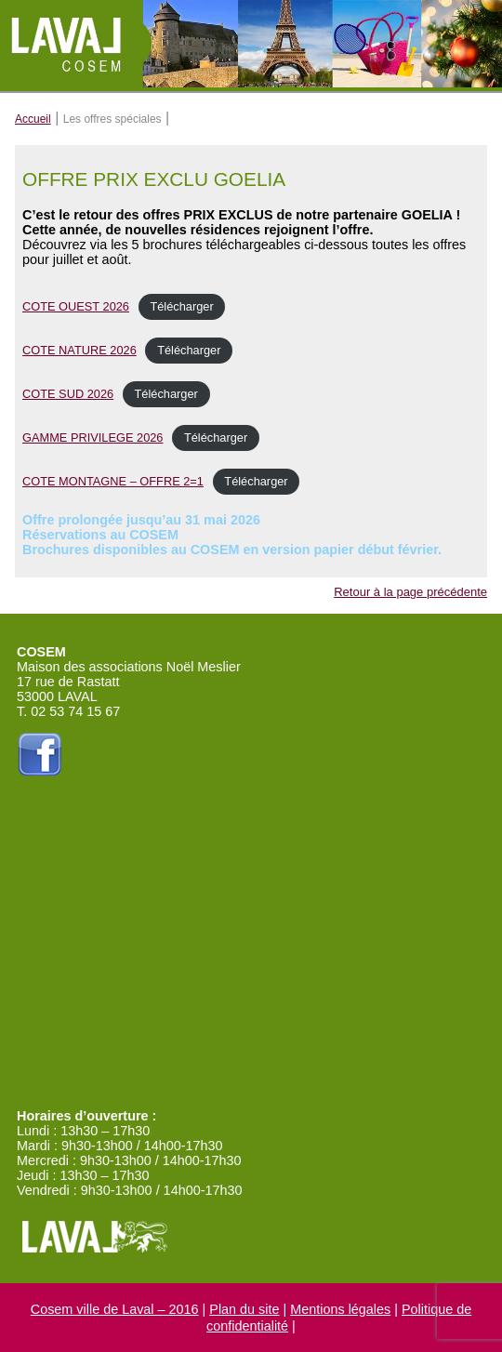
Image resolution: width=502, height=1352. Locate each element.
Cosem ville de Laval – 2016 (115, 1309)
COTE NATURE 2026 (79, 350)
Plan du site (244, 1309)
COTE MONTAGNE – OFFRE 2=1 (113, 481)
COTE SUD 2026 (67, 394)
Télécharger (181, 306)
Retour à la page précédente (410, 592)
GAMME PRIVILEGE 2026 (93, 437)
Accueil (33, 119)
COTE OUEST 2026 (75, 306)
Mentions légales (340, 1309)
